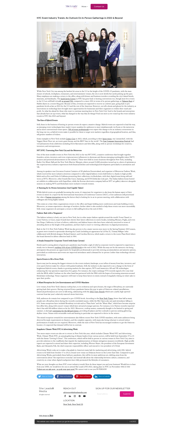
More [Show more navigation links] (84, 7)
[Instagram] (74, 396)
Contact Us (99, 7)
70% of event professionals (78, 129)
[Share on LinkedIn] (102, 376)
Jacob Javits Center (68, 98)
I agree (132, 422)
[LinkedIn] (70, 396)
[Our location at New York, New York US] (73, 404)
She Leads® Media (46, 391)
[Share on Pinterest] (83, 376)
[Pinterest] (79, 396)
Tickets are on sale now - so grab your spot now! (56, 369)
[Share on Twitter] (45, 376)
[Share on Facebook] (64, 376)
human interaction (53, 197)
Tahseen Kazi (127, 101)
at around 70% (67, 101)
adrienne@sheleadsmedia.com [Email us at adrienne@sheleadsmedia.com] (75, 392)
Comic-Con (70, 138)
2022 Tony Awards (97, 291)
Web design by (46, 416)
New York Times (106, 298)
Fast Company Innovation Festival (116, 141)
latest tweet (107, 138)
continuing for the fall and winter (66, 311)
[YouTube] (84, 396)
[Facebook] (65, 396)
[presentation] (105, 405)
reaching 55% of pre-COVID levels (68, 247)
